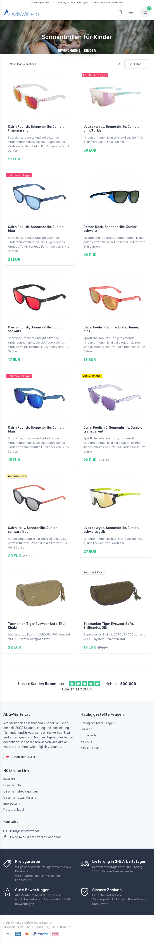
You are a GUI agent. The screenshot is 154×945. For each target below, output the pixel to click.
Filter (135, 64)
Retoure (86, 734)
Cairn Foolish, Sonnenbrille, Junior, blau (36, 228)
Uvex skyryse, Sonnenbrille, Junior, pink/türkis (111, 128)
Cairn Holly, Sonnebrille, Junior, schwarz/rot (33, 525)
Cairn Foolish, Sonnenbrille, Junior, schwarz (36, 326)
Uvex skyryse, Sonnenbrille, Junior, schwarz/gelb (111, 525)
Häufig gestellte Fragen (98, 715)
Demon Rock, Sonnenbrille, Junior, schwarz (110, 228)
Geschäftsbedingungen (20, 784)
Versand (86, 722)
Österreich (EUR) (20, 749)
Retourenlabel (13, 802)
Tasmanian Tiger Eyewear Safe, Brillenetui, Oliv (108, 619)
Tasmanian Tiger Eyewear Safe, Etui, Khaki (37, 619)
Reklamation (90, 740)
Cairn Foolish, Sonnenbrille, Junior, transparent (36, 128)
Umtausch (88, 728)
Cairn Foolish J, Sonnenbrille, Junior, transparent (112, 426)
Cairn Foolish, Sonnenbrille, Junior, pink (111, 326)
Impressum (11, 796)
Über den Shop (13, 778)
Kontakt (9, 772)
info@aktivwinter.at (21, 823)
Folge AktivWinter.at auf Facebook (32, 829)
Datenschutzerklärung (19, 790)
